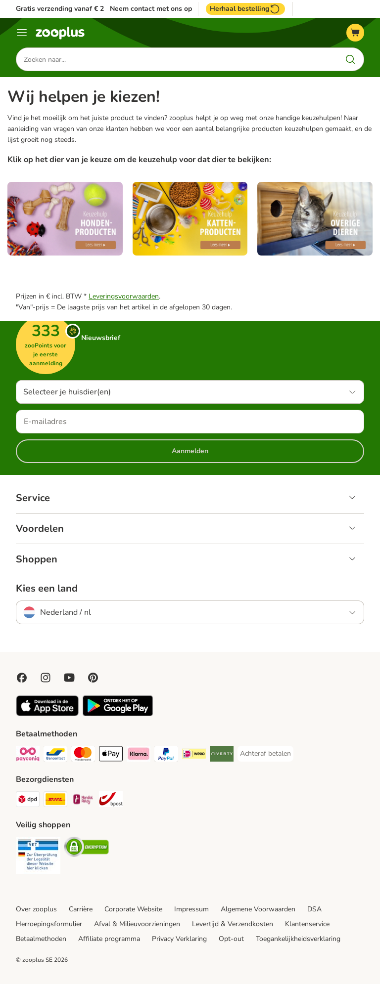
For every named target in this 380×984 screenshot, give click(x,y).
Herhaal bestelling (245, 9)
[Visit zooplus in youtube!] (69, 678)
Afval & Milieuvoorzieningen (137, 924)
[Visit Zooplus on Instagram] (45, 678)
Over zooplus (36, 909)
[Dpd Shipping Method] (28, 801)
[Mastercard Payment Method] (83, 755)
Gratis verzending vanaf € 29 (62, 8)
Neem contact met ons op (151, 8)
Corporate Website (133, 909)
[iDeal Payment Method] (194, 755)
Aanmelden (190, 451)
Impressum (191, 909)
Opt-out (231, 938)
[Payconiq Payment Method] (28, 755)
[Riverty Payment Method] (222, 755)
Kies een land (47, 589)
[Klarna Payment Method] (138, 755)
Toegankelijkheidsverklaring (298, 938)
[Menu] (22, 33)
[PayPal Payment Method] (166, 755)
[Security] (38, 857)
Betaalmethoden (41, 938)
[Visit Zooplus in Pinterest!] (93, 678)
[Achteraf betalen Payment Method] (265, 753)
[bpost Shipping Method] (111, 801)
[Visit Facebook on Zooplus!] (22, 678)
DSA (314, 909)
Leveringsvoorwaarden (124, 296)
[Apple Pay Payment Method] (111, 755)
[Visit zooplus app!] (47, 714)
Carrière (81, 909)
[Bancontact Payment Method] (55, 755)
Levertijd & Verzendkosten (232, 924)
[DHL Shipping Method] (55, 801)
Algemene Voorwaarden (258, 909)
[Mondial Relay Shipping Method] (83, 801)
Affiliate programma (109, 938)
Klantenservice (307, 924)
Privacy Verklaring (179, 938)
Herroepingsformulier (49, 924)
